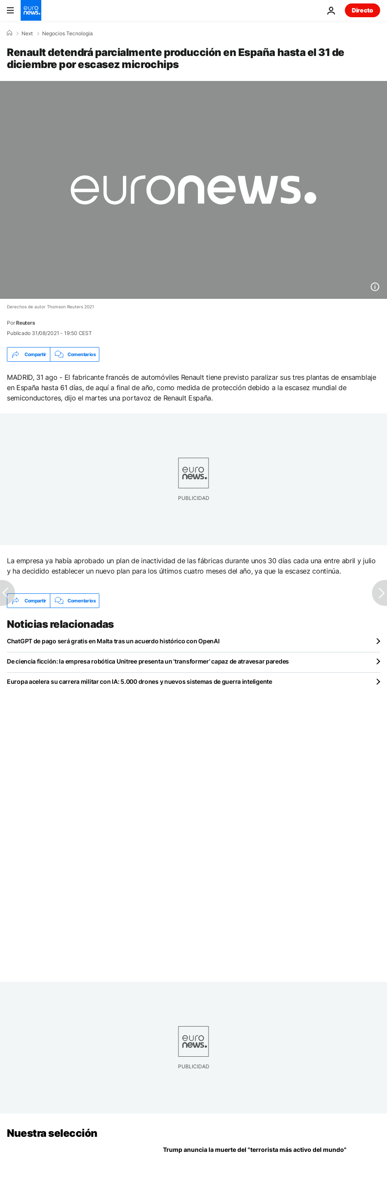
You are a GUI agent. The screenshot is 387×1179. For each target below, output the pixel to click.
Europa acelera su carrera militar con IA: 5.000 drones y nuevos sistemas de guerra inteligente (139, 681)
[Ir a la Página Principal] (31, 10)
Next (27, 33)
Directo (362, 10)
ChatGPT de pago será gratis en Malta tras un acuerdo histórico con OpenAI (113, 641)
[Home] (9, 33)
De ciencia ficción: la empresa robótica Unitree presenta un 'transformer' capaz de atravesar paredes (148, 661)
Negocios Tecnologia (67, 33)
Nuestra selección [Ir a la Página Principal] (52, 1133)
